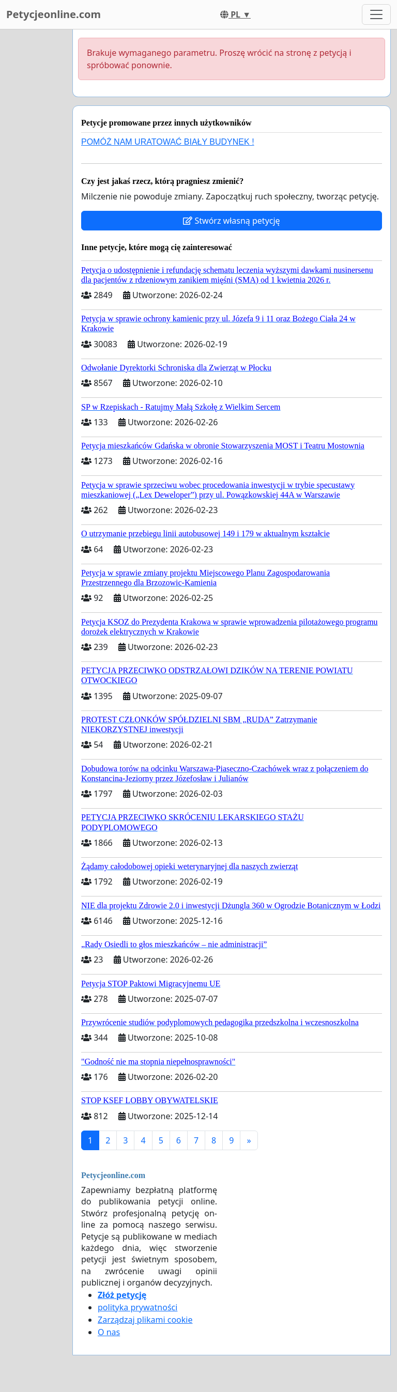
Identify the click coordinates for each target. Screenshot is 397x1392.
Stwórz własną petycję (231, 220)
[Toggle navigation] (376, 14)
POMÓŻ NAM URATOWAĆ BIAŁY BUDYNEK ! (167, 141)
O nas (109, 1332)
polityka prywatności (137, 1307)
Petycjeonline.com (53, 14)
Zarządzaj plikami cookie (145, 1319)
